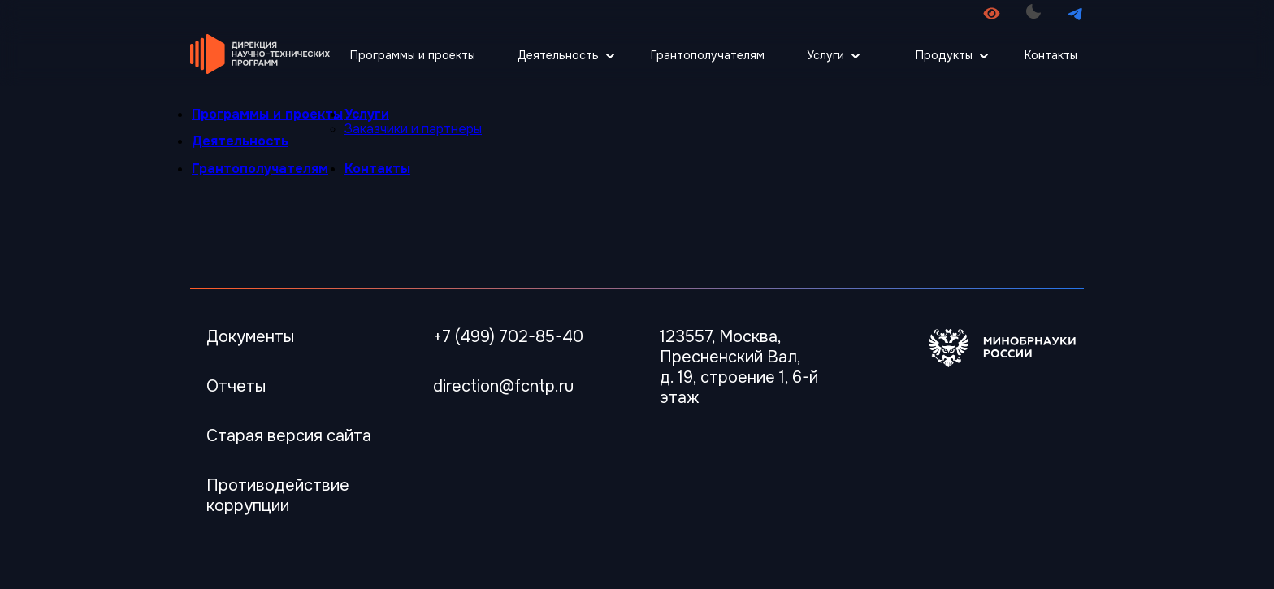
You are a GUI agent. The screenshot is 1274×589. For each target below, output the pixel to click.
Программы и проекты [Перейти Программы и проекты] (412, 55)
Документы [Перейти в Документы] (250, 337)
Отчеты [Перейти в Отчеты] (236, 386)
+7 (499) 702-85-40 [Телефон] (508, 337)
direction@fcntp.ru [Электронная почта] (503, 386)
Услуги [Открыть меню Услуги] (825, 55)
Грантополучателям (260, 168)
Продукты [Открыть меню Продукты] (944, 55)
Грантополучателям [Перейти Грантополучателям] (708, 55)
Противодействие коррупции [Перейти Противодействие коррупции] (277, 495)
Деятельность (240, 140)
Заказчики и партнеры (413, 128)
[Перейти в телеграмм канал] (1075, 13)
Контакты (377, 168)
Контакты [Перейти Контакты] (1051, 55)
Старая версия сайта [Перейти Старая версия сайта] (288, 436)
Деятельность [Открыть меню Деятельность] (558, 55)
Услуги (366, 114)
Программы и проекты (267, 114)
